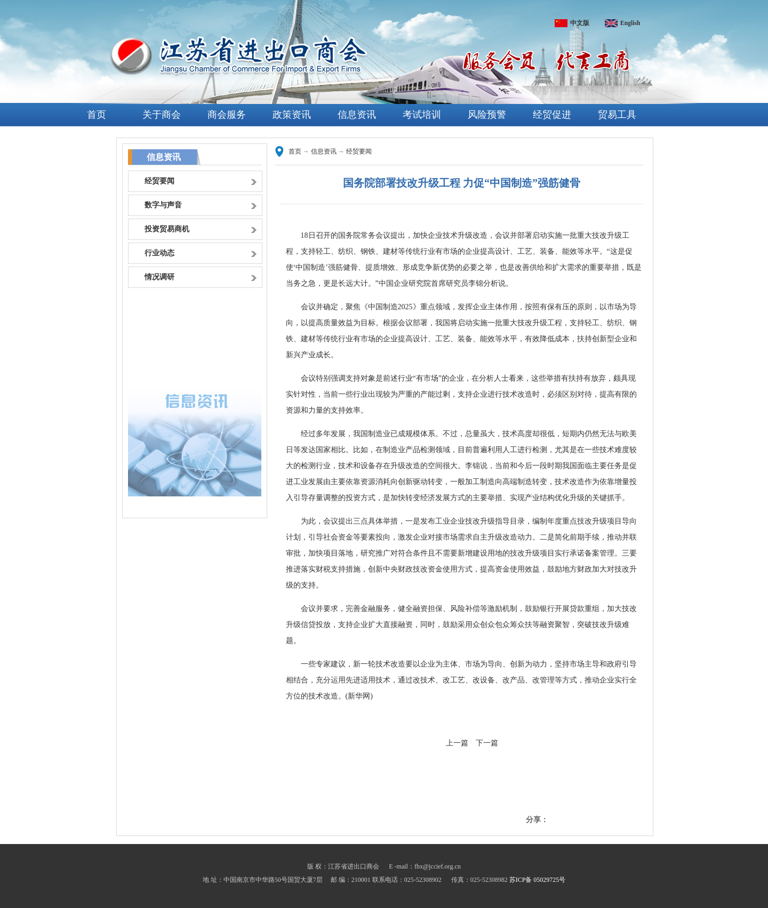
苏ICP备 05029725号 (537, 879)
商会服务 (226, 114)
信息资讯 (357, 114)
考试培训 (422, 114)
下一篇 (487, 743)
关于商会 (161, 114)
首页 (96, 114)
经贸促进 (552, 114)
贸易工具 (617, 114)
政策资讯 (292, 114)
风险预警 (487, 114)
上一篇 (457, 743)
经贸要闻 (359, 151)
